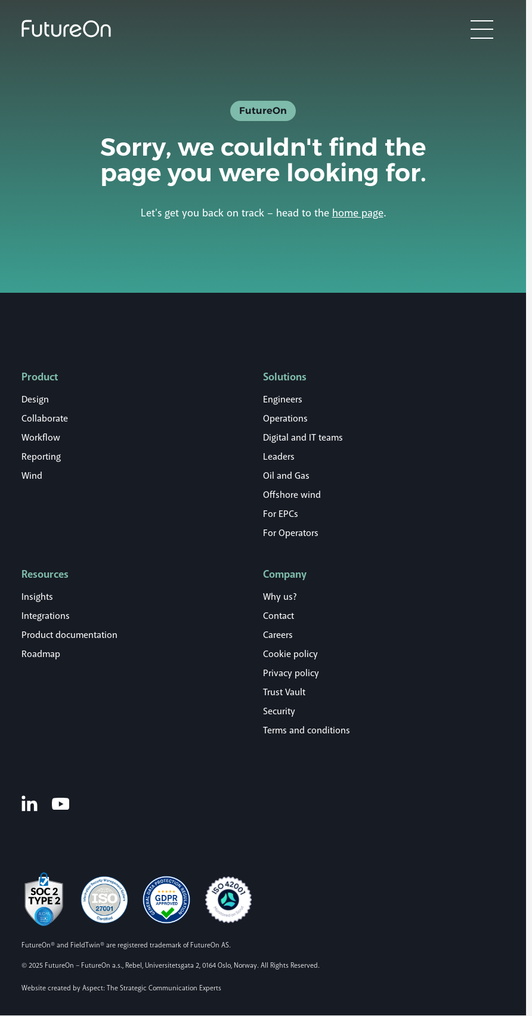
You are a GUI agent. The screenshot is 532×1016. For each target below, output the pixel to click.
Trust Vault (284, 692)
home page (357, 212)
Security (279, 711)
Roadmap (40, 654)
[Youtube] (60, 802)
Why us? (280, 597)
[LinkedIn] (29, 803)
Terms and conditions (306, 730)
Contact (278, 616)
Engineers (282, 399)
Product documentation (69, 635)
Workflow (40, 438)
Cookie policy (290, 654)
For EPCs (280, 514)
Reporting (41, 457)
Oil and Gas (286, 476)
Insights (37, 597)
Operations (285, 419)
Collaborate (44, 419)
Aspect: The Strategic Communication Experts (151, 988)
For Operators (290, 533)
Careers (278, 635)
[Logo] (66, 29)
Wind (31, 476)
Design (35, 399)
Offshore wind (292, 495)
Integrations (45, 616)
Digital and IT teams (303, 438)
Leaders (279, 457)
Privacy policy (291, 673)
